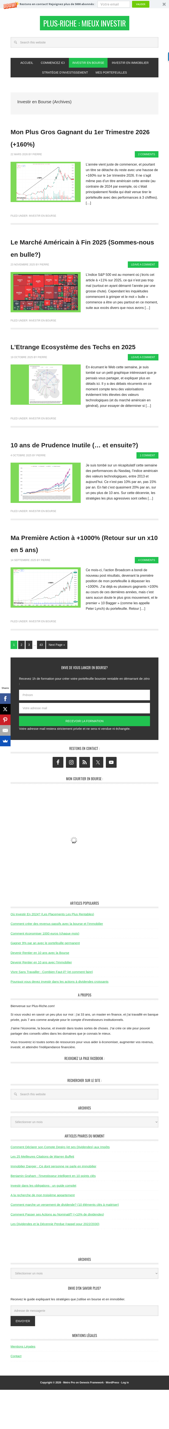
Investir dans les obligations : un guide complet (43, 1224)
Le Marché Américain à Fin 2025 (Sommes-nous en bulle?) (75, 256)
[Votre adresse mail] (84, 747)
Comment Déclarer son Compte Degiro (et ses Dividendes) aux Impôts (60, 1186)
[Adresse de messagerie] (84, 1350)
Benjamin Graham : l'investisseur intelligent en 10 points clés (53, 1215)
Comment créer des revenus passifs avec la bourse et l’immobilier (57, 963)
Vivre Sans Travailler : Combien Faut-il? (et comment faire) (52, 1011)
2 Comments (146, 156)
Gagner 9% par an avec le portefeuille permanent (45, 982)
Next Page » (57, 684)
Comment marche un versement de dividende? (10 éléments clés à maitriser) (65, 1244)
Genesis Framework (91, 1421)
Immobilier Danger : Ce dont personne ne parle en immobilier (53, 1205)
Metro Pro (69, 1421)
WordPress (112, 1421)
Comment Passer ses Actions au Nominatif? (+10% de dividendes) (57, 1253)
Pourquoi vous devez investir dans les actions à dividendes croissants (60, 1020)
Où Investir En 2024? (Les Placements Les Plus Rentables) (52, 953)
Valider (140, 4)
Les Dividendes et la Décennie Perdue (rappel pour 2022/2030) (55, 1263)
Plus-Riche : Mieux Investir (84, 24)
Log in (125, 1421)
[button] (84, 4)
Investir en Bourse (42, 218)
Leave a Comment (143, 279)
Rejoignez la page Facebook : (84, 1097)
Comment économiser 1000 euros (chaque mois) (45, 972)
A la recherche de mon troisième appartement (43, 1234)
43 (41, 684)
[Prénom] (84, 734)
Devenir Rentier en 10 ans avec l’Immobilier (41, 1001)
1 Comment (147, 494)
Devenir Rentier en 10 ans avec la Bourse (40, 992)
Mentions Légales (23, 1385)
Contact (16, 1395)
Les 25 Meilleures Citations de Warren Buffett (42, 1195)
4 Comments (146, 599)
